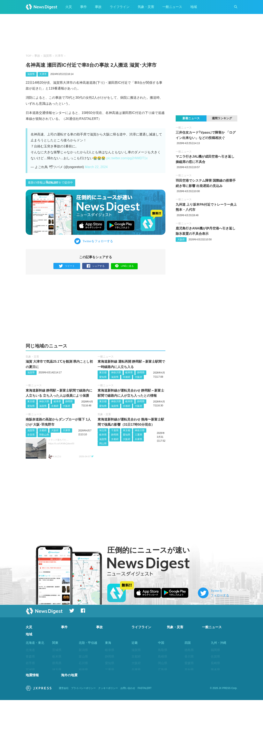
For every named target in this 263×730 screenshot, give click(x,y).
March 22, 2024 (96, 167)
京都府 (126, 377)
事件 (83, 7)
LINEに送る (124, 266)
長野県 (83, 682)
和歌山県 (44, 434)
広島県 (162, 669)
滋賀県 (47, 55)
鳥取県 (162, 650)
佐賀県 (215, 656)
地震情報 (32, 705)
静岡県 (141, 372)
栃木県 (56, 656)
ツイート (66, 266)
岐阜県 (129, 372)
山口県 (162, 676)
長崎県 (215, 663)
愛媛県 (189, 663)
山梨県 (83, 676)
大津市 (59, 55)
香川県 (189, 656)
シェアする (95, 266)
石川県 (83, 663)
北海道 (30, 650)
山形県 (30, 682)
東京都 (103, 372)
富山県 (83, 656)
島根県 (162, 656)
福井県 (83, 669)
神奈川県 (116, 372)
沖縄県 (215, 696)
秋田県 (30, 676)
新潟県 (83, 650)
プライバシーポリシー (83, 718)
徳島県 (189, 650)
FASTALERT (145, 718)
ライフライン (119, 7)
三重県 (138, 434)
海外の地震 (69, 705)
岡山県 (103, 443)
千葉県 (115, 430)
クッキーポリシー (108, 718)
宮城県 (30, 669)
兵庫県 (66, 430)
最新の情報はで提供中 (50, 182)
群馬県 (56, 663)
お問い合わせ (127, 718)
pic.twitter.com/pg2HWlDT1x (127, 158)
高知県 (189, 669)
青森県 (30, 656)
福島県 (30, 689)
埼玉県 (103, 430)
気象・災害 (146, 7)
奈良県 (31, 434)
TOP (28, 55)
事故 (98, 7)
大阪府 (138, 377)
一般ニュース (172, 7)
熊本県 (215, 669)
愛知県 (103, 377)
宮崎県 (215, 682)
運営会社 (64, 718)
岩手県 (30, 663)
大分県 (215, 676)
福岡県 (215, 650)
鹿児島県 (217, 689)
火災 (68, 7)
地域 (193, 7)
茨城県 (56, 650)
